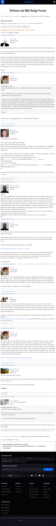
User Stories (46, 497)
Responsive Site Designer (26, 429)
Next (17, 32)
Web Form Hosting (33, 494)
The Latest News (5, 489)
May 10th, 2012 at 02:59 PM (8, 365)
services (16, 459)
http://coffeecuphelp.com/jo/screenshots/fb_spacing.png (16, 357)
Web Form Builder (15, 16)
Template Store (5, 501)
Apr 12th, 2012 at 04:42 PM (7, 181)
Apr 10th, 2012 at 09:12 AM (7, 35)
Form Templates (5, 510)
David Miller (13, 39)
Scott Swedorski (14, 400)
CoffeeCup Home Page (11, 518)
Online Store (20, 518)
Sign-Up (48, 469)
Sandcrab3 (13, 130)
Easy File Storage (33, 491)
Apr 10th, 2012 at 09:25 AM (7, 72)
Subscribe (18, 26)
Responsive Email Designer (38, 429)
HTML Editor (29, 458)
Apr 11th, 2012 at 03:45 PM (7, 126)
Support (45, 486)
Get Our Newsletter (6, 491)
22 (6, 32)
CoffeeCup (4, 483)
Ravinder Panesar (14, 185)
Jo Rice (12, 76)
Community (46, 483)
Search (4, 26)
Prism (11, 297)
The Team (3, 486)
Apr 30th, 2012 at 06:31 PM (7, 293)
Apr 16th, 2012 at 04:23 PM (7, 219)
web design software (6, 459)
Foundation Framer (48, 429)
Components (4, 513)
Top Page (3, 518)
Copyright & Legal (46, 518)
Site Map (20, 520)
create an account (24, 23)
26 (14, 32)
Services (31, 483)
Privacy (53, 518)
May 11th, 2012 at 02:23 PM (7, 396)
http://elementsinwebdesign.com (8, 123)
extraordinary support (6, 461)
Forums (7, 16)
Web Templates (5, 504)
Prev (3, 32)
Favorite (26, 26)
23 (8, 32)
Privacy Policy (33, 523)
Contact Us (4, 494)
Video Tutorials (47, 489)
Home (2, 16)
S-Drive (31, 486)
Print (11, 26)
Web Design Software (29, 518)
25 (12, 32)
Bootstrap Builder (8, 430)
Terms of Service (41, 523)
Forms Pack (18, 489)
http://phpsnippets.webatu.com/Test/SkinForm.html (14, 319)
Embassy (45, 491)
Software (17, 483)
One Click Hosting (33, 489)
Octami (12, 223)
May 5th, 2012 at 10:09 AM (7, 328)
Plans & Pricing (32, 497)
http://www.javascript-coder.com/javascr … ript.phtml (15, 248)
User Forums (46, 494)
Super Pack (18, 491)
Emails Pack (18, 486)
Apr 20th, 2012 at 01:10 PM (7, 264)
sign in (6, 23)
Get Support (38, 518)
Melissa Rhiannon (14, 369)
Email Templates (5, 507)
